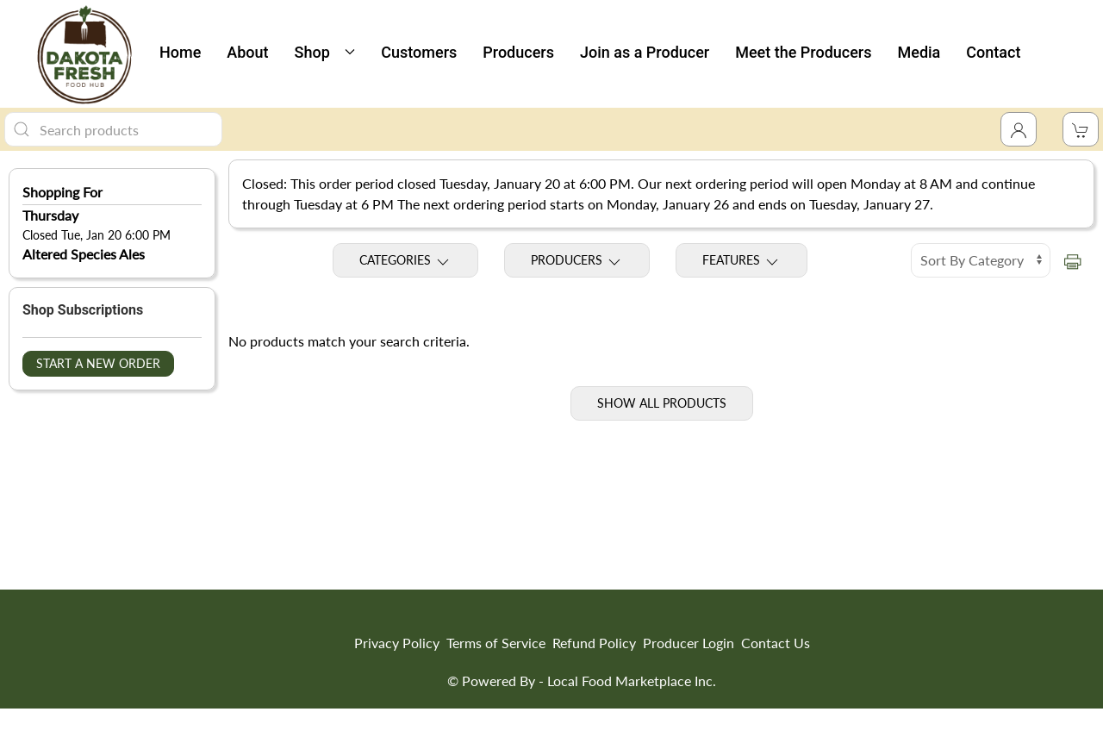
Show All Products (661, 403)
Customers (419, 52)
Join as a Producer (644, 52)
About (247, 52)
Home (180, 52)
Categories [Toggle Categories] (405, 261)
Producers (518, 52)
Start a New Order (98, 363)
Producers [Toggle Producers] (577, 261)
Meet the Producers (803, 52)
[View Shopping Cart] (1080, 129)
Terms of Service (495, 642)
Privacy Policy (396, 642)
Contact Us (775, 642)
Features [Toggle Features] (741, 261)
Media (919, 52)
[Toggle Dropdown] (1018, 129)
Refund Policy (594, 642)
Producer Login (688, 642)
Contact (993, 52)
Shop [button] (325, 52)
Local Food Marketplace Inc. (631, 680)
